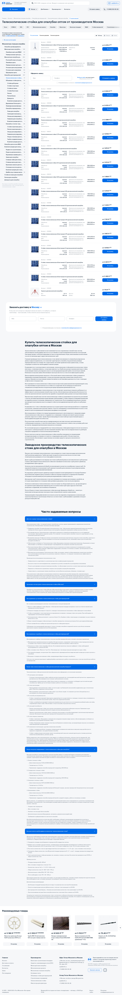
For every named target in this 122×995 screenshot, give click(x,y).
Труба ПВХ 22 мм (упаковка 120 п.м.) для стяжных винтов (36, 937)
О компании (5, 965)
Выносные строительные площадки (41, 960)
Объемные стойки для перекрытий (41, 975)
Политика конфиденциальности (107, 991)
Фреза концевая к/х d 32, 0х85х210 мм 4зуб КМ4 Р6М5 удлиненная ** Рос (84, 937)
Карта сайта (91, 991)
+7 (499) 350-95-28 (111, 9)
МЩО (86, 27)
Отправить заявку (108, 78)
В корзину (110, 49)
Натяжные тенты (36, 973)
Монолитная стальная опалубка (13, 44)
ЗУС (28, 27)
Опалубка (52, 27)
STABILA (13, 27)
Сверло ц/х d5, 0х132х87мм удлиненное (107, 937)
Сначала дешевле (44, 35)
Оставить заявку (95, 9)
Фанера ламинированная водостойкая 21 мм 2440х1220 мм (60, 937)
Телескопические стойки (38, 980)
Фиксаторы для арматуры (39, 983)
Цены (3, 970)
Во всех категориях (9, 40)
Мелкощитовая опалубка (38, 965)
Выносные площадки (75, 27)
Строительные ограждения (39, 978)
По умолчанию (34, 35)
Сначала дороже (54, 35)
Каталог (13, 9)
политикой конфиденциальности (83, 82)
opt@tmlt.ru (113, 3)
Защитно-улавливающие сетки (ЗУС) (42, 963)
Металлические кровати (39, 27)
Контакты (67, 9)
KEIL (21, 27)
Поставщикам (6, 973)
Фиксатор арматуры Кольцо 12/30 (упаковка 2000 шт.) (13, 937)
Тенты (5, 27)
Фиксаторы (63, 27)
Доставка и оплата (8, 963)
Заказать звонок (95, 970)
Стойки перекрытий (97, 27)
